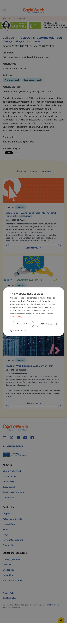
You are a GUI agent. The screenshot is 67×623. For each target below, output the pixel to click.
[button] (18, 330)
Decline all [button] (23, 323)
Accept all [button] (46, 324)
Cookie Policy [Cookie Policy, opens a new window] (16, 317)
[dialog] (33, 311)
